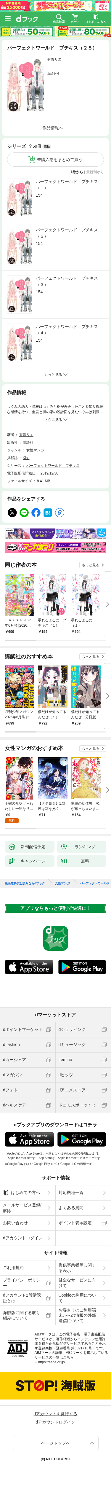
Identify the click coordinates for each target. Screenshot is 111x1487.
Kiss (26, 458)
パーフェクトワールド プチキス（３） (67, 281)
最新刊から (95, 172)
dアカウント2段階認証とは (22, 1293)
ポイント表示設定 (75, 1218)
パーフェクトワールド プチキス (53, 466)
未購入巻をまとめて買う (60, 159)
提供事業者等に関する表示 (77, 1263)
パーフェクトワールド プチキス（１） (67, 184)
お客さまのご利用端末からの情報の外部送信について (77, 1310)
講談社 (28, 442)
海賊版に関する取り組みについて (21, 1310)
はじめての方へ (21, 1188)
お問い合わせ (15, 1218)
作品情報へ (52, 127)
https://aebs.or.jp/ (51, 1357)
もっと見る (90, 565)
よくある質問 (71, 1203)
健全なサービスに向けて (77, 1278)
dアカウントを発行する (56, 1409)
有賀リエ (54, 59)
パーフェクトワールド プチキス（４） (67, 329)
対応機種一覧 (71, 1187)
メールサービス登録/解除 (22, 1203)
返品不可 (53, 73)
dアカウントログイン (23, 1233)
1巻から (77, 172)
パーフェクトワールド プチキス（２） (67, 232)
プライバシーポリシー (21, 1278)
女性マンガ (35, 450)
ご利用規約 (13, 1262)
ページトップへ (55, 1438)
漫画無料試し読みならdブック (25, 878)
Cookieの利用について (77, 1293)
